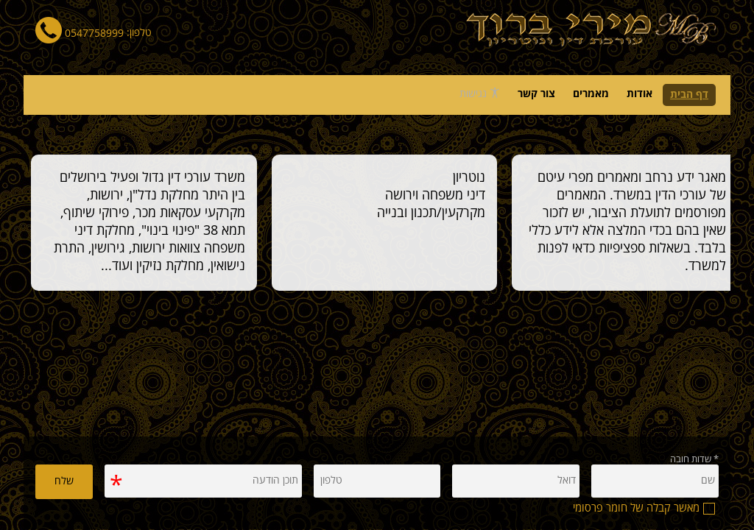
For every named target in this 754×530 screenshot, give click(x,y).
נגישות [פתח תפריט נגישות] (479, 93)
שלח (64, 481)
